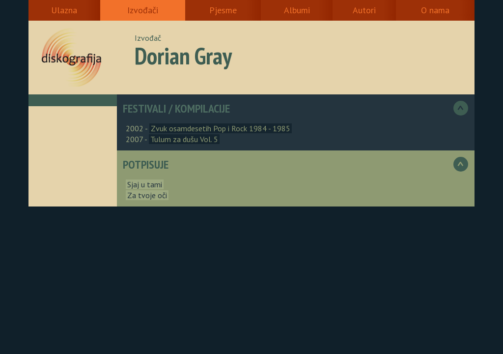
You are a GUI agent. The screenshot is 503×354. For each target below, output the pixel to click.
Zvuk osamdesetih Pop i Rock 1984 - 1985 (220, 128)
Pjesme (223, 10)
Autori (364, 10)
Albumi (297, 10)
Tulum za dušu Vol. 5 (184, 139)
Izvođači (142, 10)
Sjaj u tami (144, 184)
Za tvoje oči (147, 195)
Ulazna (64, 10)
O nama (435, 10)
